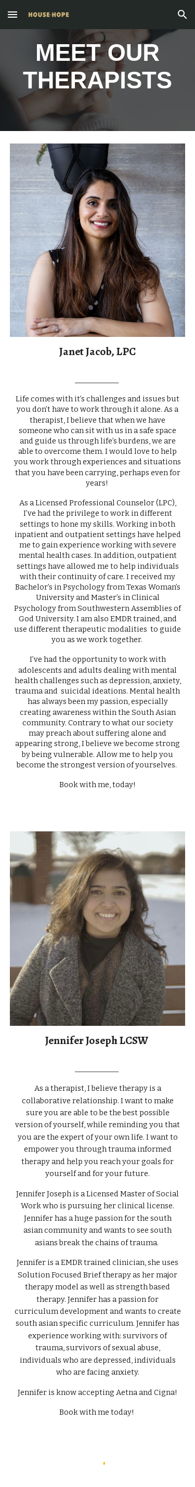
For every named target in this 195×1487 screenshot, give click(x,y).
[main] (98, 65)
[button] (12, 14)
